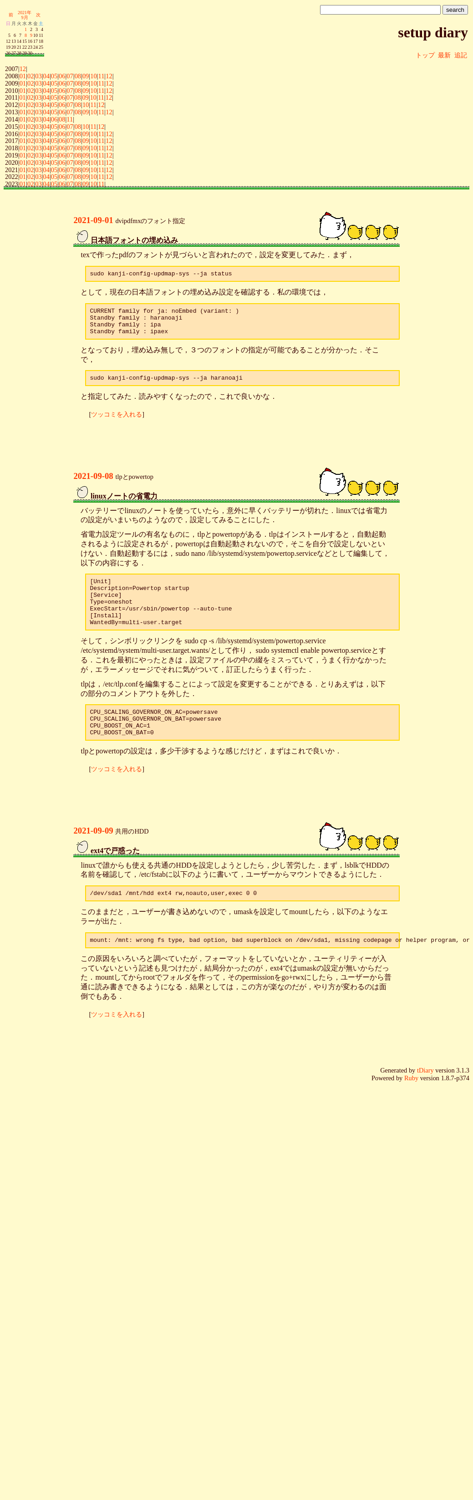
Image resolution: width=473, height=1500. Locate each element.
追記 (460, 55)
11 (101, 76)
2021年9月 (24, 15)
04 (46, 76)
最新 (444, 55)
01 (23, 76)
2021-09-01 (93, 220)
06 (62, 76)
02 (30, 76)
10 (93, 76)
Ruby (411, 1104)
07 (69, 76)
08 (78, 76)
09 (85, 76)
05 (54, 76)
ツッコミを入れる (116, 422)
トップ (425, 55)
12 (23, 68)
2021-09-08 (93, 484)
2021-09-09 (93, 854)
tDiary (425, 1096)
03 (38, 76)
